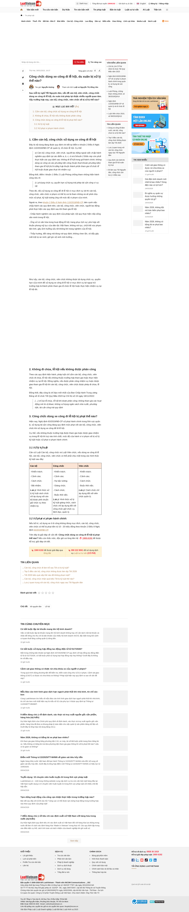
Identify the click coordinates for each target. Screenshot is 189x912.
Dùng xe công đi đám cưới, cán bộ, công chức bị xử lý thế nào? (116, 130)
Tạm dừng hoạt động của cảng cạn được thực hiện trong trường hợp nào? (57, 797)
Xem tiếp (74, 841)
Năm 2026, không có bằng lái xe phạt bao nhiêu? (44, 737)
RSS (165, 21)
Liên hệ (25, 865)
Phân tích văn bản (64, 859)
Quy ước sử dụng (99, 862)
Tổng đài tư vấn (63, 872)
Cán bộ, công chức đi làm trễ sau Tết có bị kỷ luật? (46, 568)
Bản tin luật (115, 10)
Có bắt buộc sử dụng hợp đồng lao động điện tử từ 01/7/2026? (51, 649)
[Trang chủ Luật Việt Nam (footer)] (32, 880)
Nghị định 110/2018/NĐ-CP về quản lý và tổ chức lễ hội (116, 105)
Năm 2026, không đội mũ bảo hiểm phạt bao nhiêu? (155, 210)
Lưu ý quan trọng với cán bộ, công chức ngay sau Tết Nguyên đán (53, 582)
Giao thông (117, 21)
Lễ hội (47, 607)
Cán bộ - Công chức (75, 21)
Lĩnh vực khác (129, 21)
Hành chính (26, 21)
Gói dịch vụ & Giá (125, 4)
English (141, 4)
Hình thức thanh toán (100, 859)
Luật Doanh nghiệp (44, 909)
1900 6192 (38, 550)
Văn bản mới (32, 10)
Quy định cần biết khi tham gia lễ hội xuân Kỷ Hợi (116, 162)
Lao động (89, 21)
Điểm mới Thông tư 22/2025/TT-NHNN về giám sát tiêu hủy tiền (51, 757)
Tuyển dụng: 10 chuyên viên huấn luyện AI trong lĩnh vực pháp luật (54, 777)
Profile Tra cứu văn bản (32, 862)
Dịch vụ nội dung (64, 869)
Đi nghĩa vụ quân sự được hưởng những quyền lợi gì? (154, 196)
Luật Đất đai (57, 909)
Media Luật (141, 21)
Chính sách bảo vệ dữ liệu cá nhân (105, 869)
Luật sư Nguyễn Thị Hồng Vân (86, 87)
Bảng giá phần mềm (99, 856)
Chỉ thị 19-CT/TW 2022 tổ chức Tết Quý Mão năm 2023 (116, 69)
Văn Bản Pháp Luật (28, 909)
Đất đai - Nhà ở (49, 21)
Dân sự (98, 21)
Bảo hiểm (61, 21)
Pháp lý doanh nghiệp (65, 862)
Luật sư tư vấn (132, 10)
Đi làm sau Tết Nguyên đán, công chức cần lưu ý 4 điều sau (117, 172)
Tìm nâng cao (95, 62)
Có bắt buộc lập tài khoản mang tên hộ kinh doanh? (46, 629)
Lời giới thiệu (28, 856)
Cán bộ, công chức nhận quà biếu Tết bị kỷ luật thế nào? (49, 579)
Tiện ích (157, 10)
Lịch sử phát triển (29, 859)
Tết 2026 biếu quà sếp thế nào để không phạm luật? (47, 575)
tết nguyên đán (36, 607)
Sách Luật (152, 21)
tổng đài (47, 553)
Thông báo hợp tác (99, 872)
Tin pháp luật (99, 10)
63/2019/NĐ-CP (41, 530)
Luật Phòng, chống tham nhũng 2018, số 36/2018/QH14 (116, 93)
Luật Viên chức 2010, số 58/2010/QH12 (116, 115)
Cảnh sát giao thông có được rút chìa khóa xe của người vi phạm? (53, 669)
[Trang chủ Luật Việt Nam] (31, 4)
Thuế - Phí (37, 21)
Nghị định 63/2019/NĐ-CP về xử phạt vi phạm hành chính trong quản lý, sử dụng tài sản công (117, 81)
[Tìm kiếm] (79, 62)
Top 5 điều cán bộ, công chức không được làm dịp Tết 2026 (50, 571)
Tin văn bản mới (81, 10)
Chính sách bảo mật (99, 865)
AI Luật (146, 10)
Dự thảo (66, 10)
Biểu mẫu (106, 21)
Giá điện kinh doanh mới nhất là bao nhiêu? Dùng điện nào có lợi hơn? (155, 182)
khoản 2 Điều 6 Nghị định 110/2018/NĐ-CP (63, 202)
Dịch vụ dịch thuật (64, 865)
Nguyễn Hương (48, 87)
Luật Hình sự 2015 (71, 909)
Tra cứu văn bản (50, 10)
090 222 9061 (75, 550)
